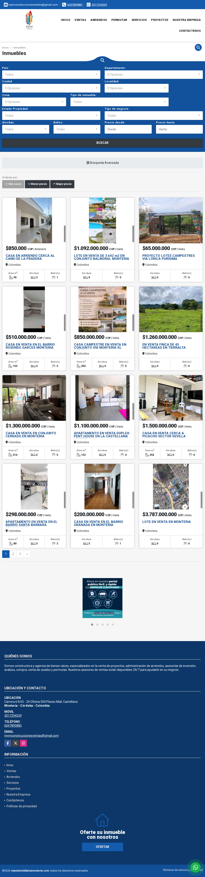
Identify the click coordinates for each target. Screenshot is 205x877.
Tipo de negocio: (117, 108)
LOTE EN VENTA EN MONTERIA (166, 522)
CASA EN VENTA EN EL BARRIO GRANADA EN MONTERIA (98, 523)
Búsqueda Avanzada (102, 163)
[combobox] (51, 74)
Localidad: (112, 81)
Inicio (65, 20)
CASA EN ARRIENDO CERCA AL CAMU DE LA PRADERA (30, 257)
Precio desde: (115, 122)
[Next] (27, 554)
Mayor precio (62, 184)
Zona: (6, 95)
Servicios (139, 20)
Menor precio (37, 184)
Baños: (58, 122)
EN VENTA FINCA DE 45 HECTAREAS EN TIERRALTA (164, 346)
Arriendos (98, 20)
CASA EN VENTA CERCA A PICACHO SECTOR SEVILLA (164, 434)
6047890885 (74, 4)
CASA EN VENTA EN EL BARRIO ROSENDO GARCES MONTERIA (30, 346)
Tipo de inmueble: (83, 95)
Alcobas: (8, 122)
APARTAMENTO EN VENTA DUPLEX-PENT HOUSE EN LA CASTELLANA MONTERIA (102, 436)
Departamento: (115, 68)
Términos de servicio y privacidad (183, 870)
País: (5, 68)
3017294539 (99, 4)
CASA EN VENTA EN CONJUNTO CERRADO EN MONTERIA (31, 434)
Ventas (80, 20)
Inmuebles (19, 47)
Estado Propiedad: (15, 108)
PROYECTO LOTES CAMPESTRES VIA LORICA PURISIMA (168, 257)
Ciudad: (7, 81)
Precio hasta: (165, 122)
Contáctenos (190, 30)
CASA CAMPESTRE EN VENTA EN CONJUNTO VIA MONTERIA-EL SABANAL (100, 348)
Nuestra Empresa (187, 20)
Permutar (119, 20)
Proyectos (159, 20)
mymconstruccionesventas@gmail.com (31, 735)
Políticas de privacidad (22, 806)
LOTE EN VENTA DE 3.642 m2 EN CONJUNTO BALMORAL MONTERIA (101, 257)
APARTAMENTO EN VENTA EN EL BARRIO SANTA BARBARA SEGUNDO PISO (31, 525)
